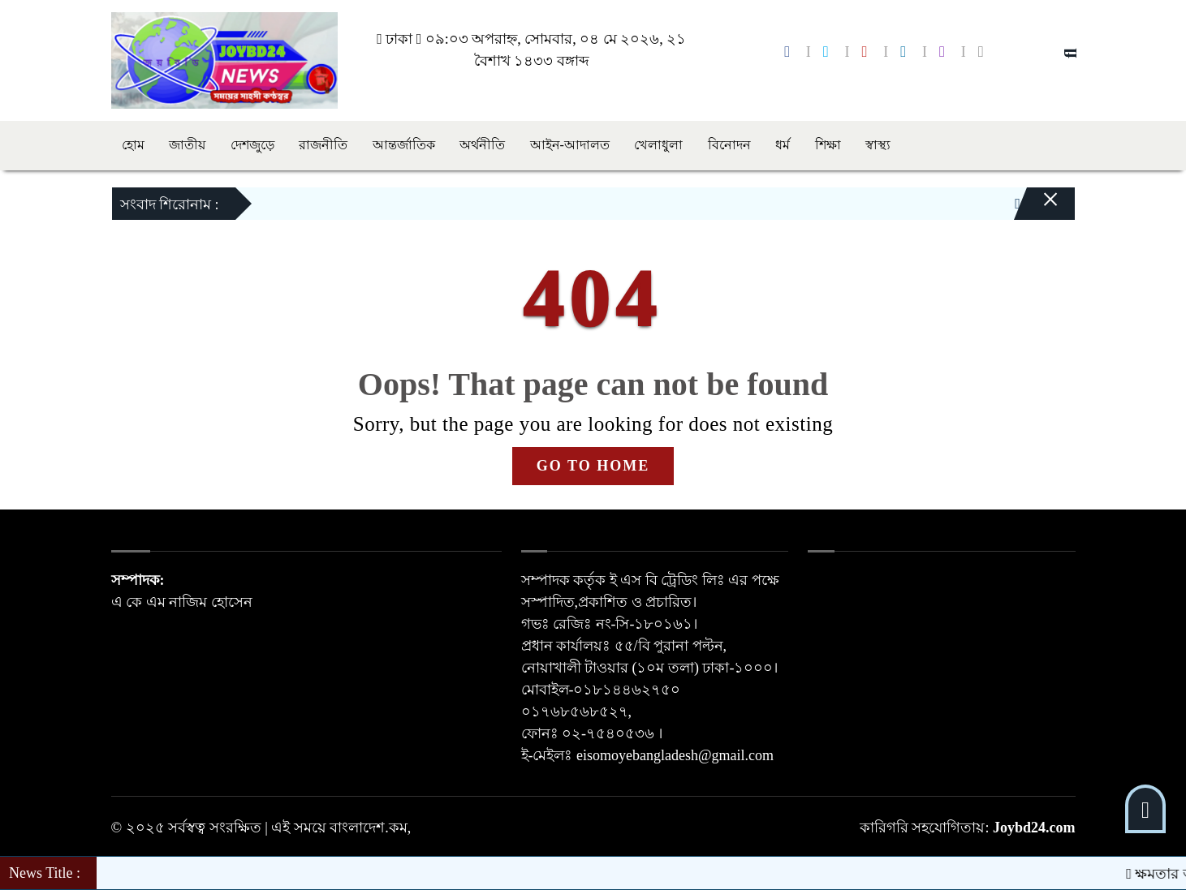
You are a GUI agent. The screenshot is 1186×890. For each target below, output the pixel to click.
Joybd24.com (1034, 827)
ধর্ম (782, 145)
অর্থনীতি (482, 145)
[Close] (1037, 208)
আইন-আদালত (570, 145)
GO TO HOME (593, 466)
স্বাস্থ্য (878, 145)
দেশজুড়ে (252, 145)
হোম (133, 145)
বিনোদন (729, 145)
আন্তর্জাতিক (404, 145)
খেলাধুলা (658, 145)
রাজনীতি (323, 145)
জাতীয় (187, 145)
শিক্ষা (828, 145)
